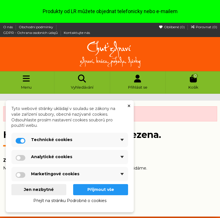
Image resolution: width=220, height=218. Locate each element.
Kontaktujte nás (77, 32)
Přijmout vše (100, 189)
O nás (8, 27)
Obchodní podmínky (36, 27)
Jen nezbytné (39, 189)
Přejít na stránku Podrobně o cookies (69, 200)
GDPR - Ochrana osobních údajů (31, 32)
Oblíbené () (172, 27)
